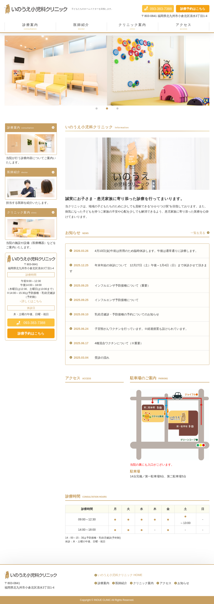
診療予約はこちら (192, 8)
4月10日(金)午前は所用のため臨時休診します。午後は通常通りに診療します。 (134, 250)
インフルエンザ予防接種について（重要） (110, 285)
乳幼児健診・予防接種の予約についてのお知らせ (114, 314)
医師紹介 (18, 172)
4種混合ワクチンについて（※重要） (106, 343)
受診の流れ (89, 357)
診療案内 (21, 127)
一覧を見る (198, 232)
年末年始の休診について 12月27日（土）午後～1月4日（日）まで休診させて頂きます (138, 268)
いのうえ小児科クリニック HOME (120, 575)
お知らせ (183, 583)
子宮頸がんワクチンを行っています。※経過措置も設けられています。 (129, 328)
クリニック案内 (22, 212)
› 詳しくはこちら (31, 301)
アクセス (165, 583)
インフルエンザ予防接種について (104, 300)
